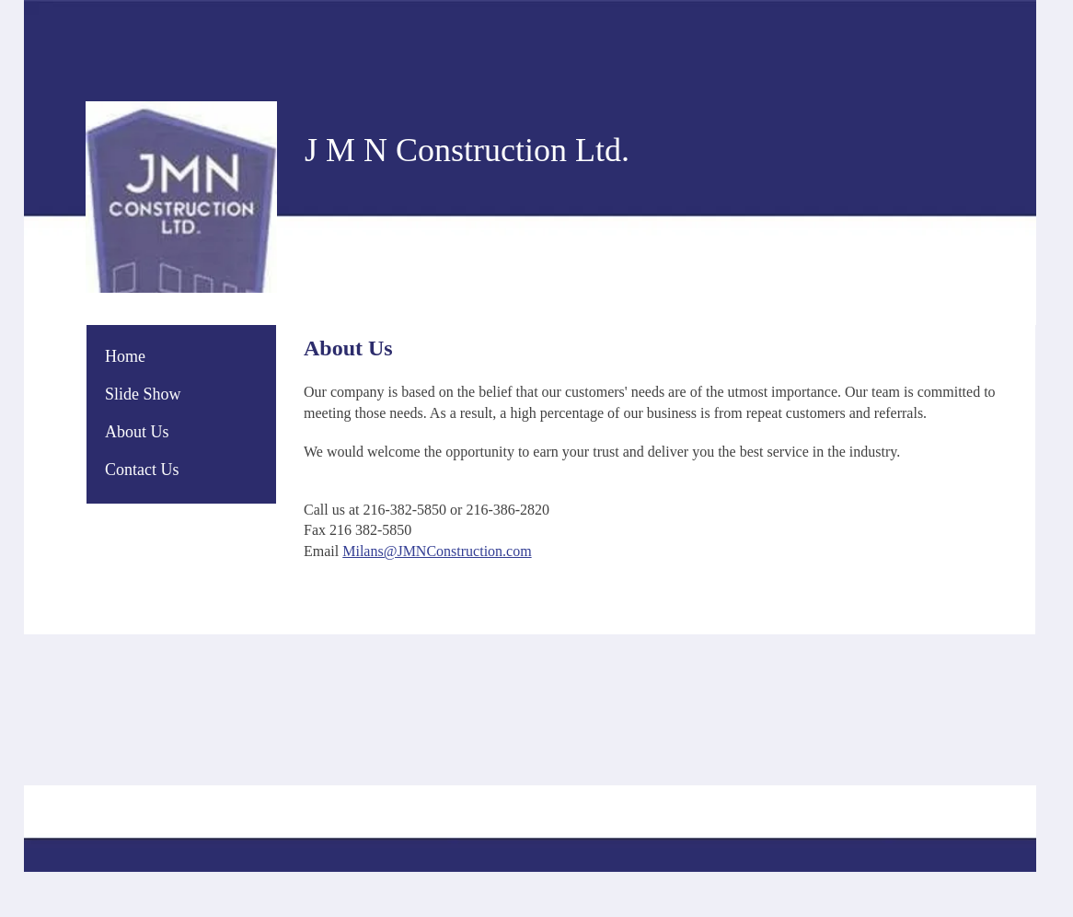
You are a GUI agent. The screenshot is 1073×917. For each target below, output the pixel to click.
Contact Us (142, 469)
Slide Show (143, 394)
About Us (137, 432)
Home (125, 356)
